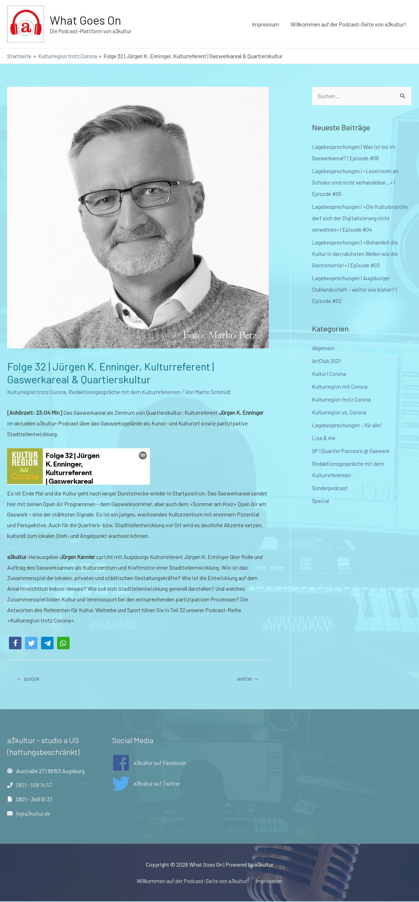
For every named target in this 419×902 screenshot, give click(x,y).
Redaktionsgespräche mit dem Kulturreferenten (126, 391)
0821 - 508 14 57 (34, 785)
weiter (246, 678)
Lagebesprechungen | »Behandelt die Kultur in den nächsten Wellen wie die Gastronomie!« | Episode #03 (355, 254)
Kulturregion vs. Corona (340, 412)
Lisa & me (323, 438)
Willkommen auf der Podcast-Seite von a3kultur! (348, 24)
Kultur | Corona (329, 374)
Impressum (265, 24)
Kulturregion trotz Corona (37, 391)
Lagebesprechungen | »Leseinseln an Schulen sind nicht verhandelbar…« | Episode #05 (355, 182)
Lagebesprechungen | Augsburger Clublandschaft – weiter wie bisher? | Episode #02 (355, 289)
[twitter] (146, 784)
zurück (29, 678)
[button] (15, 643)
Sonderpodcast (330, 488)
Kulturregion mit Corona (340, 386)
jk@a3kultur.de (33, 813)
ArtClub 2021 (326, 361)
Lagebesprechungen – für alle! (347, 425)
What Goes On (87, 19)
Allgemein (323, 348)
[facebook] (149, 763)
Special (320, 501)
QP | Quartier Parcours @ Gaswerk (351, 451)
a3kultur (263, 865)
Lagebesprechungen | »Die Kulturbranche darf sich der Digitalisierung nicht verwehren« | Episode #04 (360, 218)
